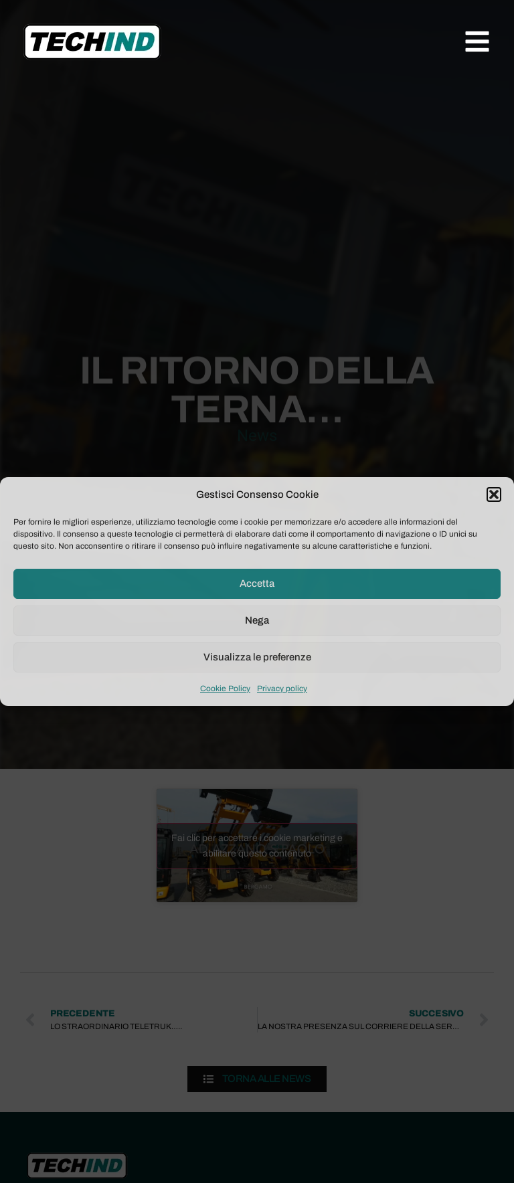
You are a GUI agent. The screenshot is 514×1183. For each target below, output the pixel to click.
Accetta (257, 583)
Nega (257, 620)
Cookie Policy (225, 688)
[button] (494, 494)
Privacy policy (282, 688)
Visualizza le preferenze (257, 657)
